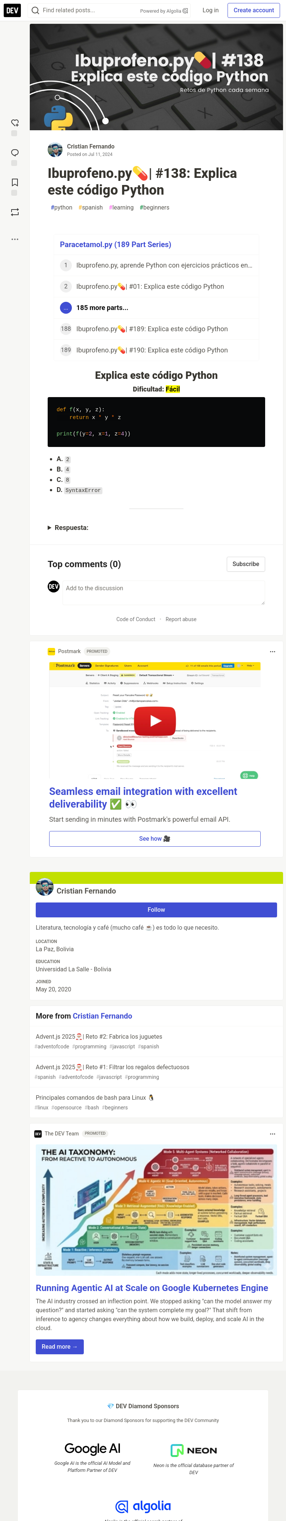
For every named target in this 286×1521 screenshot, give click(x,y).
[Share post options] (14, 239)
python (61, 207)
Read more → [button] (60, 1346)
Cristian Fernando (91, 146)
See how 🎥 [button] (155, 838)
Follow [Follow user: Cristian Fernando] (156, 909)
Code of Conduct (135, 619)
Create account (253, 10)
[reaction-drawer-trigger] (15, 127)
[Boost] (15, 212)
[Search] (35, 10)
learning (121, 207)
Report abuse (181, 619)
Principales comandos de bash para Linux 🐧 (155, 1103)
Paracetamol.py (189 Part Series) (115, 244)
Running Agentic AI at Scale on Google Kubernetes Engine (152, 1288)
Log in (211, 10)
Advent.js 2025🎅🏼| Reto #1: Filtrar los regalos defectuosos (155, 1072)
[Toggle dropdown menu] (273, 652)
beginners (154, 207)
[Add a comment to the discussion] (164, 593)
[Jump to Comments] (15, 157)
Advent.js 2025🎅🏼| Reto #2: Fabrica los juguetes (155, 1042)
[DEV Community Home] (12, 10)
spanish (90, 207)
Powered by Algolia (164, 11)
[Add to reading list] (15, 186)
